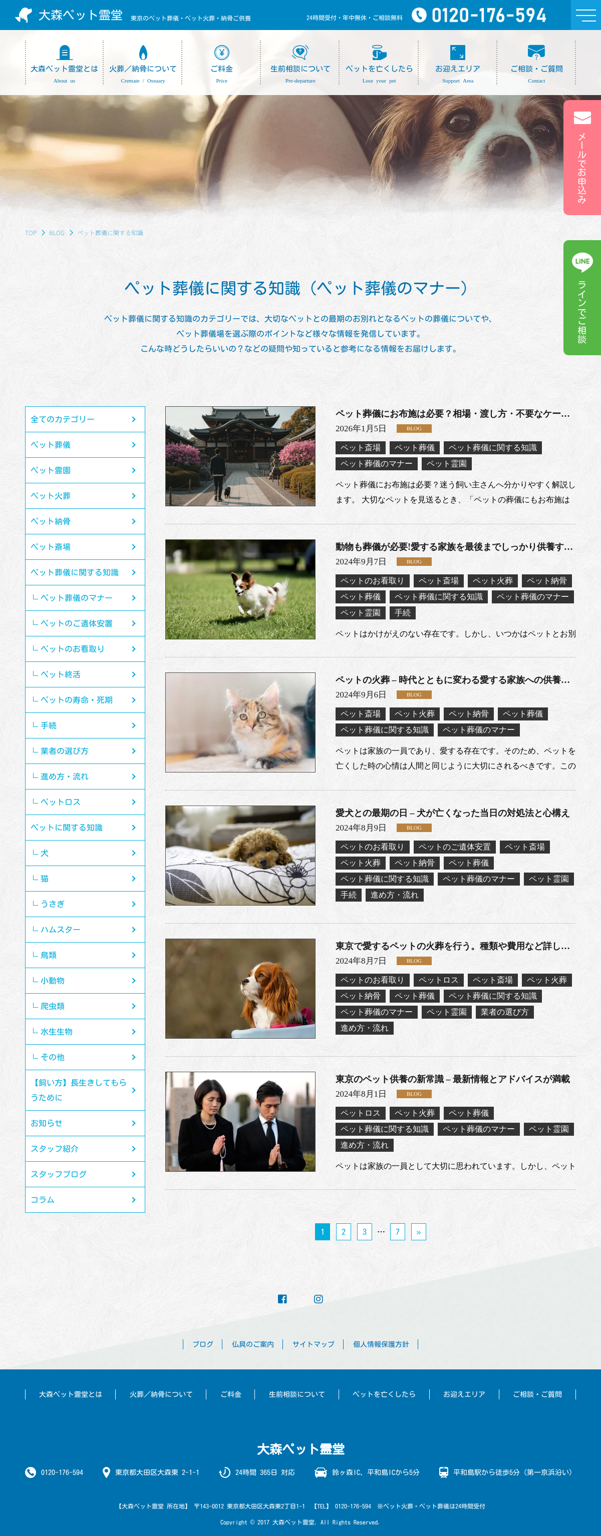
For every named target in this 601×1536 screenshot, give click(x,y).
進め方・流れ (65, 777)
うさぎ (53, 904)
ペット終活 (61, 674)
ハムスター (61, 930)
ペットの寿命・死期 (77, 700)
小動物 (53, 981)
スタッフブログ (59, 1174)
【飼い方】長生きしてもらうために (79, 1090)
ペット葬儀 (51, 445)
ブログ (202, 1344)
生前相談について (297, 1394)
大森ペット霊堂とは (70, 1394)
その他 (53, 1057)
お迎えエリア (464, 1394)
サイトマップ (313, 1344)
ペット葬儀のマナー (77, 598)
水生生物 (57, 1032)
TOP (31, 232)
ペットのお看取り (73, 649)
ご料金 (230, 1394)
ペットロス (61, 802)
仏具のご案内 (253, 1344)
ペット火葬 (51, 496)
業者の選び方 (65, 751)
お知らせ (47, 1123)
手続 (49, 725)
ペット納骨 (51, 521)
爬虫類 (53, 1006)
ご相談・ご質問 (537, 1394)
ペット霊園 (51, 470)
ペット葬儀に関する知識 (75, 572)
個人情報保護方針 (381, 1344)
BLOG (57, 232)
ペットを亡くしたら (384, 1394)
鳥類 (49, 955)
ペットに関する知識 (67, 828)
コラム (43, 1200)
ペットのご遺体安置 (77, 623)
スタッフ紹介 (55, 1149)
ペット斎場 (51, 547)
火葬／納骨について (161, 1394)
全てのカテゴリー (63, 419)
